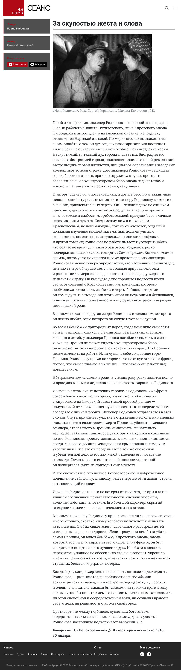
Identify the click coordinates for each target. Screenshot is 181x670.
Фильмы (32, 654)
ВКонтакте (17, 64)
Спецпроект (58, 654)
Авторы (114, 654)
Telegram (38, 64)
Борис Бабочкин (18, 28)
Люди (44, 654)
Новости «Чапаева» (80, 654)
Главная (8, 654)
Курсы (20, 654)
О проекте (100, 654)
